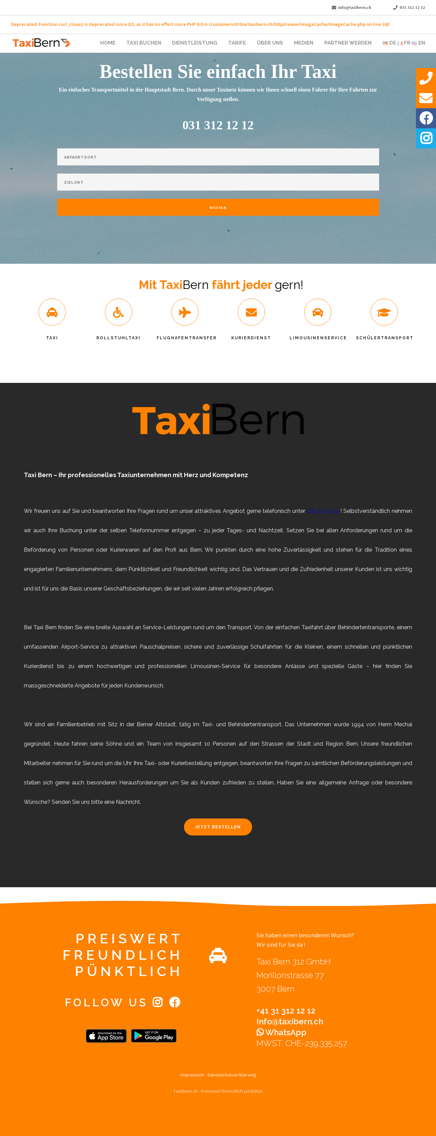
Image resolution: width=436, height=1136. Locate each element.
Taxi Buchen (143, 43)
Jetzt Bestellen (218, 827)
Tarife (237, 43)
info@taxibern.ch (354, 7)
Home (107, 43)
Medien (303, 43)
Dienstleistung (194, 43)
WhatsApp (281, 1032)
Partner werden (348, 43)
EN (418, 43)
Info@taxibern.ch (289, 1021)
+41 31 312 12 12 (285, 1011)
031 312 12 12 (412, 7)
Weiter (218, 208)
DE (389, 43)
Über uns (270, 43)
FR (403, 43)
